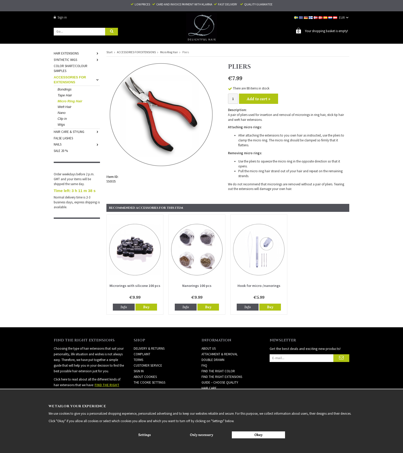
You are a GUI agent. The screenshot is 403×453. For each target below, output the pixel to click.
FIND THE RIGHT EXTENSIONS (222, 376)
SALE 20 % (61, 150)
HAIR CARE (209, 388)
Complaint (142, 354)
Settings (144, 435)
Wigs (61, 124)
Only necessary (201, 435)
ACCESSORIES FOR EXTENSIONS (77, 79)
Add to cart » (258, 98)
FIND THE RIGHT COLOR (218, 371)
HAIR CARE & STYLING (77, 131)
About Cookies (145, 376)
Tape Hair (65, 95)
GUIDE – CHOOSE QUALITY (220, 382)
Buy (146, 307)
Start (109, 52)
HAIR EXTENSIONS (77, 53)
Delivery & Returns (149, 348)
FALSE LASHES (63, 138)
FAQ (204, 365)
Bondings (64, 89)
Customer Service (148, 365)
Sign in (60, 17)
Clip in (62, 118)
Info (124, 307)
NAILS (77, 144)
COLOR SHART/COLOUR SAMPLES (70, 68)
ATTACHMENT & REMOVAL (220, 354)
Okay (258, 435)
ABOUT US (209, 348)
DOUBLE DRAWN (213, 359)
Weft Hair (64, 106)
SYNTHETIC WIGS (77, 59)
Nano (62, 112)
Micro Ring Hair (70, 101)
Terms (138, 359)
